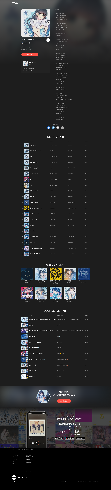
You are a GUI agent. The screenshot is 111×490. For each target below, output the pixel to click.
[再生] (48, 40)
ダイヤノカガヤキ (34, 168)
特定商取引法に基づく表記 (94, 481)
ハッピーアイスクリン (35, 254)
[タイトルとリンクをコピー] (57, 127)
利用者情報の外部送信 (82, 481)
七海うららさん (33, 370)
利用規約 (62, 481)
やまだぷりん (60, 347)
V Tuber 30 (32, 376)
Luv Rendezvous (34, 213)
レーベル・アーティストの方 (31, 469)
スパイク (59, 376)
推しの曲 (31, 325)
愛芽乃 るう (59, 342)
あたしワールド (32, 62)
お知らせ (14, 463)
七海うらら (31, 43)
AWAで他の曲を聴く (64, 401)
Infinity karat (33, 242)
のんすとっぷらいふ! (35, 236)
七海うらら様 (32, 365)
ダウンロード (14, 459)
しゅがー (59, 325)
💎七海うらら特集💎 (34, 348)
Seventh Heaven (34, 173)
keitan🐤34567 (60, 353)
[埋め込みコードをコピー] (62, 127)
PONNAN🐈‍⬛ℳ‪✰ (61, 370)
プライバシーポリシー (71, 481)
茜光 (31, 156)
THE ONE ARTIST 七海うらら (36, 353)
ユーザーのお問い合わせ (30, 466)
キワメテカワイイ (34, 145)
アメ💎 (58, 336)
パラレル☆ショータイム (35, 150)
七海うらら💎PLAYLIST (35, 342)
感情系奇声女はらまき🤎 (62, 359)
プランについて (15, 461)
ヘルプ (13, 466)
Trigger (32, 179)
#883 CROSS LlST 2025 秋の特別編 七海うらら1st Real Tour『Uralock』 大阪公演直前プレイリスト (54, 319)
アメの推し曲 (32, 336)
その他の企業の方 (29, 471)
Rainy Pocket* (71, 213)
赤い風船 (32, 225)
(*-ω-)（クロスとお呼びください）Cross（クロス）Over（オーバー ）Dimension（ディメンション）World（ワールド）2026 (81, 319)
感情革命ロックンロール (36, 208)
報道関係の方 (28, 468)
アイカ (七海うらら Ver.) (36, 248)
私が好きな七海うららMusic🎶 (37, 359)
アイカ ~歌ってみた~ (72, 248)
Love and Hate (34, 162)
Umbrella (32, 231)
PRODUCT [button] (15, 456)
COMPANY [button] (29, 456)
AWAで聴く (30, 54)
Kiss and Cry (70, 145)
